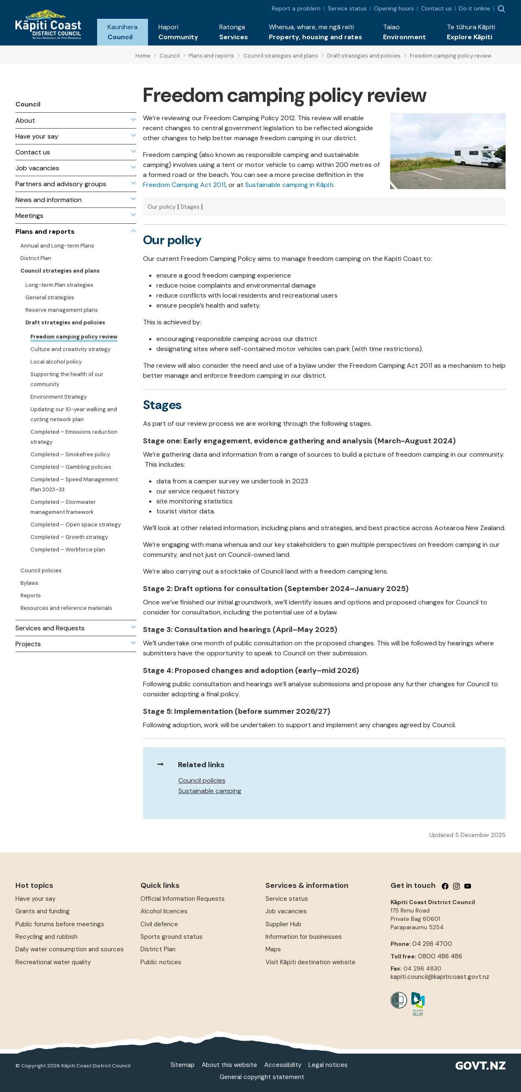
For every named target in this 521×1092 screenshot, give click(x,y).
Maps (273, 949)
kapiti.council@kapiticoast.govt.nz (440, 977)
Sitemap (182, 1065)
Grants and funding (42, 911)
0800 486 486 (440, 956)
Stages (190, 206)
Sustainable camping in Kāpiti (289, 184)
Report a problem (296, 8)
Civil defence (159, 924)
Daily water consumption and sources (69, 949)
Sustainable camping (209, 790)
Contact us (436, 8)
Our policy (162, 206)
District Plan (157, 949)
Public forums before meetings (59, 924)
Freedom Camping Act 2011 (184, 184)
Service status (347, 8)
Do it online (474, 8)
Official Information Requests (182, 899)
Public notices (160, 962)
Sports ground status (171, 937)
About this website (229, 1065)
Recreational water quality (53, 962)
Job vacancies (286, 911)
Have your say (35, 899)
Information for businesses (304, 937)
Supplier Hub (283, 924)
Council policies (201, 780)
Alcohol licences (164, 911)
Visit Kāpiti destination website (311, 962)
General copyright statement (262, 1077)
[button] (122, 32)
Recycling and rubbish (46, 937)
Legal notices (328, 1065)
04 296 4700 (432, 944)
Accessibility (282, 1065)
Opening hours (394, 8)
